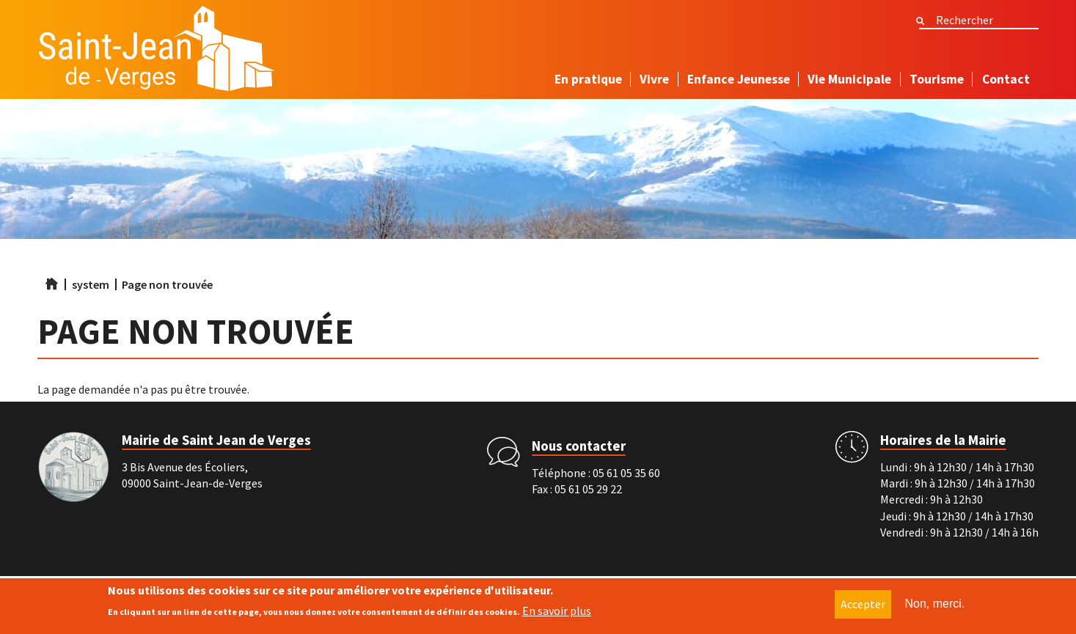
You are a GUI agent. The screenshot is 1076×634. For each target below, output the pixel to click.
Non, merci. (935, 606)
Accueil (52, 283)
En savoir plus (556, 612)
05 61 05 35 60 (626, 472)
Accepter (863, 606)
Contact (1006, 79)
